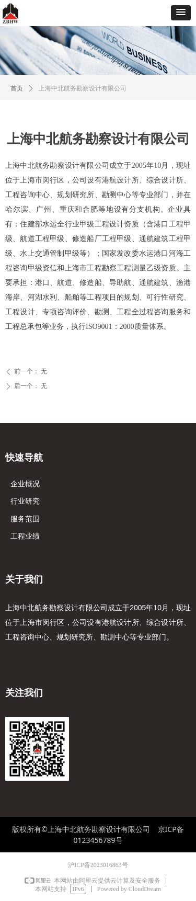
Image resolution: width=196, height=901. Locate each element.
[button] (181, 12)
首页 (16, 88)
